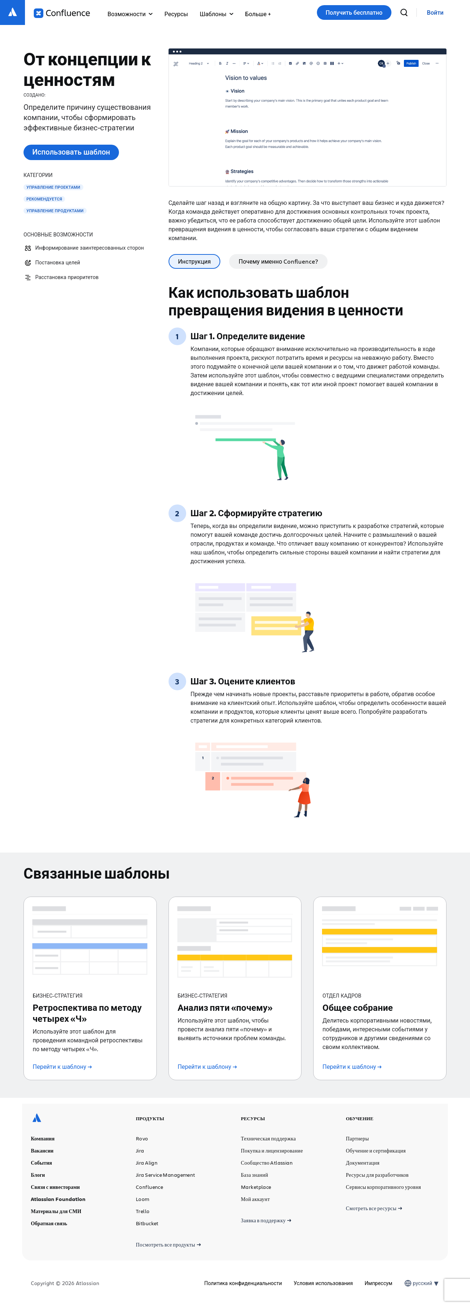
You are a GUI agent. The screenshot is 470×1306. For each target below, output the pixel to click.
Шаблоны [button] (217, 14)
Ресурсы (176, 14)
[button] (258, 12)
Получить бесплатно (354, 12)
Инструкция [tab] (194, 261)
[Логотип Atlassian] (12, 12)
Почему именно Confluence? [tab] (278, 261)
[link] (435, 12)
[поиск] (404, 12)
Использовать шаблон (71, 152)
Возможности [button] (130, 14)
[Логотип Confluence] (62, 13)
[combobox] (413, 1283)
